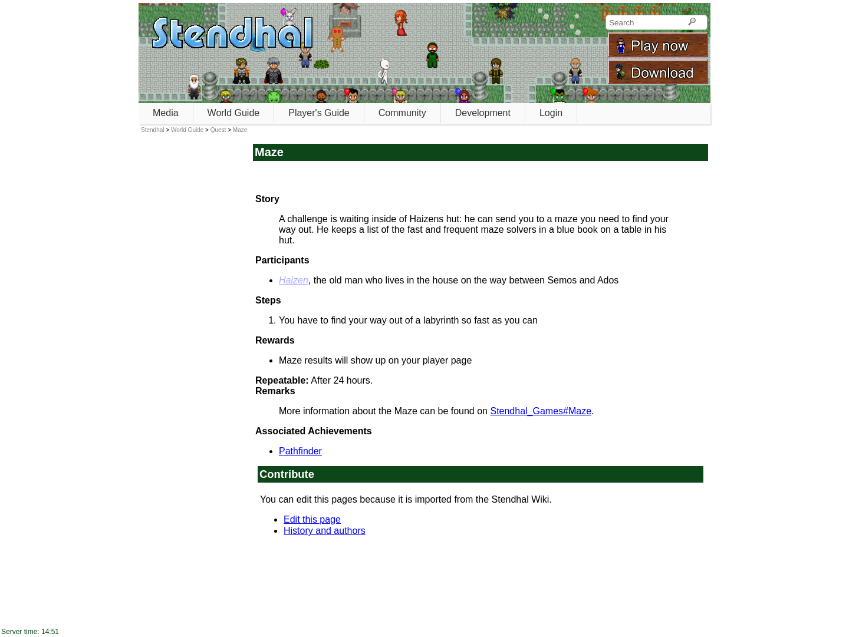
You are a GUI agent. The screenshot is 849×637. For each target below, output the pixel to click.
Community (402, 113)
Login (550, 113)
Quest (218, 130)
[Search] (692, 22)
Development (483, 113)
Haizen (293, 280)
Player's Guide (319, 113)
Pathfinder (300, 451)
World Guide (234, 113)
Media (166, 113)
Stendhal (152, 130)
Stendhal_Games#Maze (540, 411)
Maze (240, 130)
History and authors (325, 531)
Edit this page (312, 519)
